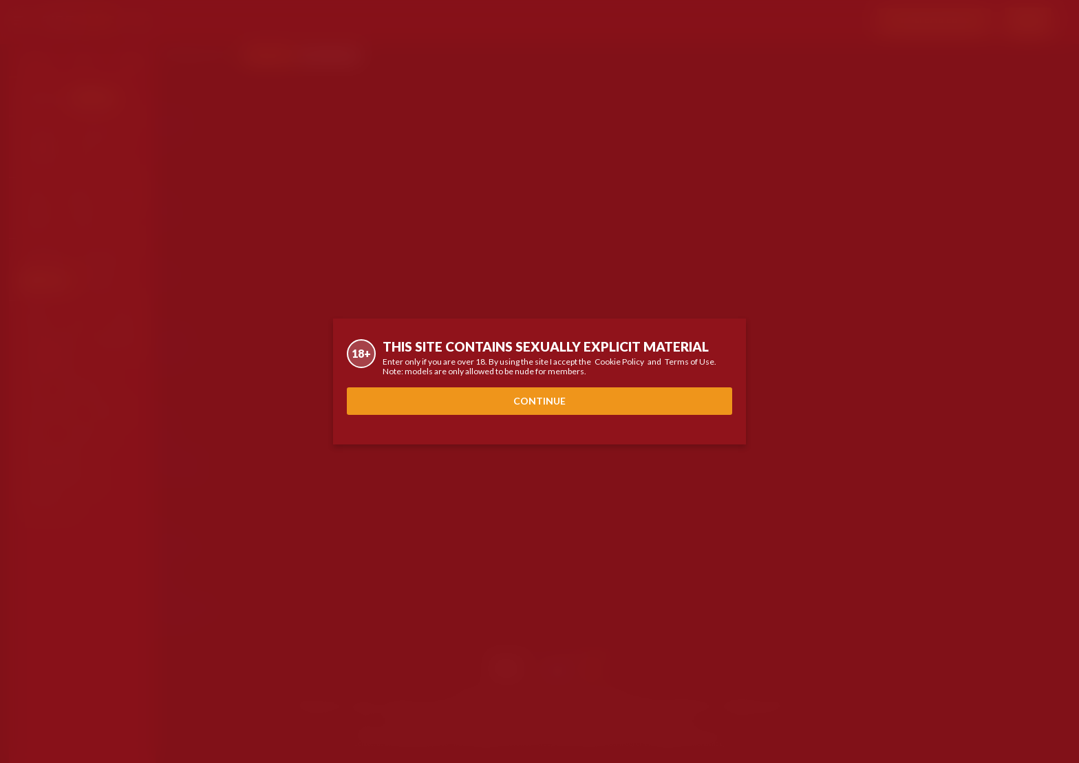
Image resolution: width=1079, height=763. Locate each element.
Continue (539, 401)
